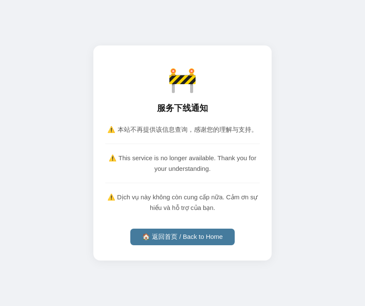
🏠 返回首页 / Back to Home (182, 236)
